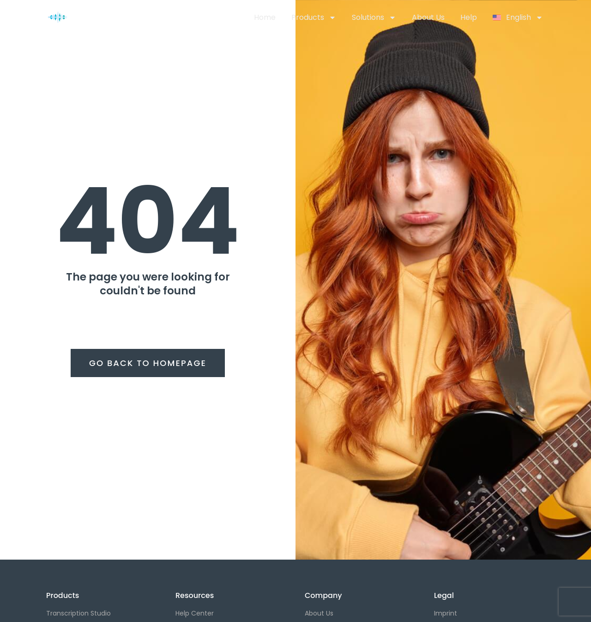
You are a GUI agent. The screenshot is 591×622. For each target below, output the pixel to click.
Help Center (194, 613)
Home (265, 17)
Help (468, 17)
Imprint (445, 613)
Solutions (374, 17)
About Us (428, 17)
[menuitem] (518, 17)
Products (313, 17)
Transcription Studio (78, 613)
